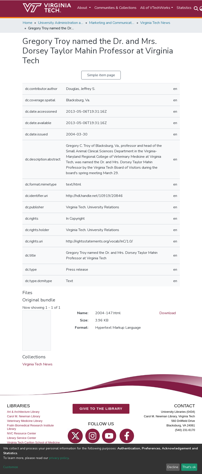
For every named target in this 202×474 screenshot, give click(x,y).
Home (27, 22)
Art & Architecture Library (23, 411)
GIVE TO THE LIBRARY (101, 408)
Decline (172, 467)
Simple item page (101, 75)
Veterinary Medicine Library (24, 421)
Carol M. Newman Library (23, 416)
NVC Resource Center (21, 433)
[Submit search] (196, 8)
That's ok (189, 467)
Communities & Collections (115, 7)
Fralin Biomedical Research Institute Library (30, 427)
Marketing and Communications (112, 22)
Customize (10, 467)
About (82, 7)
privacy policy (58, 458)
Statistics (184, 7)
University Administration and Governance (61, 22)
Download (167, 313)
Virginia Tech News (155, 22)
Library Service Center (21, 438)
